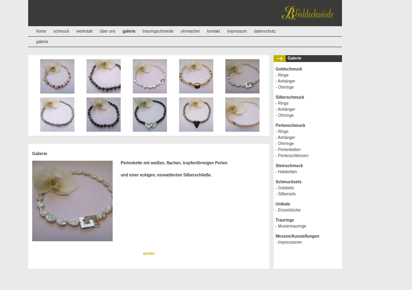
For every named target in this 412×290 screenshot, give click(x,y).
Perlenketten (289, 149)
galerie (42, 41)
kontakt (213, 31)
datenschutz (265, 31)
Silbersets (287, 194)
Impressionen (290, 242)
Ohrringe (286, 87)
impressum (237, 31)
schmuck (61, 31)
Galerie (294, 58)
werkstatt (84, 31)
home (41, 31)
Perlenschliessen (293, 155)
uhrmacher (190, 31)
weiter (149, 253)
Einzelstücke (289, 210)
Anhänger (286, 81)
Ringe (283, 75)
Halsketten (287, 172)
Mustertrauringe (292, 226)
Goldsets (286, 188)
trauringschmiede (158, 31)
